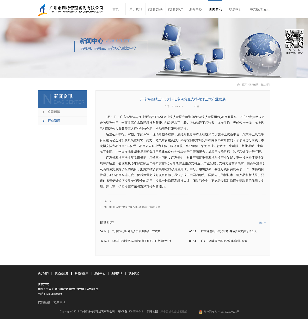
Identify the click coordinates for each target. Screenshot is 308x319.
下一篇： (130, 207)
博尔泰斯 (59, 302)
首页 (116, 9)
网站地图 (152, 311)
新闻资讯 (253, 84)
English (265, 9)
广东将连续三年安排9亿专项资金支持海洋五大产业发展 (231, 231)
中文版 (254, 9)
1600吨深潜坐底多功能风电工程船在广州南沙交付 (141, 240)
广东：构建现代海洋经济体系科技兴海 (224, 240)
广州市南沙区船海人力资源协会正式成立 (136, 231)
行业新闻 (265, 84)
